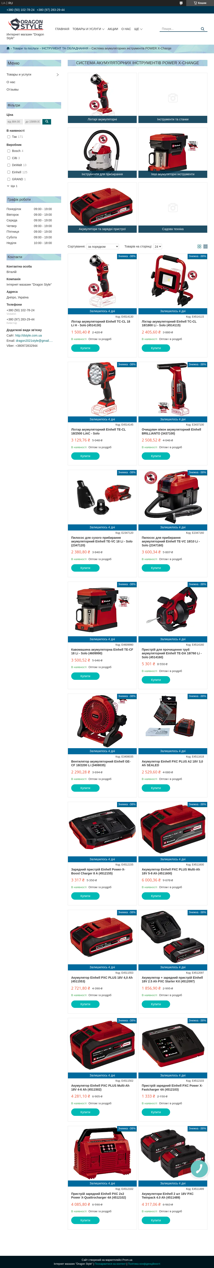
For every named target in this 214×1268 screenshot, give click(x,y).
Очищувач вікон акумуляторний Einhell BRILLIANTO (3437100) (171, 431)
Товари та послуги (25, 48)
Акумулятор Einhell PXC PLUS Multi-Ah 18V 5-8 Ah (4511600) (171, 871)
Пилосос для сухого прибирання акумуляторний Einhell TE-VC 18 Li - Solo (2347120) (102, 541)
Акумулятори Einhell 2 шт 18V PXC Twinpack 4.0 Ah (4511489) (167, 1195)
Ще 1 (14, 186)
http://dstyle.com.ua (28, 335)
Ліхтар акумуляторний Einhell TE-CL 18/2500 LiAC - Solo (98, 431)
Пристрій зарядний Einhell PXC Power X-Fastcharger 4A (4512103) (172, 1087)
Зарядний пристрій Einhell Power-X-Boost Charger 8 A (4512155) (98, 871)
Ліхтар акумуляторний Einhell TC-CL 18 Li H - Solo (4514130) (100, 323)
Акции (113, 29)
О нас (126, 29)
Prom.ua (127, 1259)
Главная (62, 29)
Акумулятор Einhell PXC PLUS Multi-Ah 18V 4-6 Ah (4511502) (100, 1087)
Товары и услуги (86, 29)
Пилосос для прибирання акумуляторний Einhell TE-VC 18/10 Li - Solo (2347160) (171, 541)
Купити (85, 348)
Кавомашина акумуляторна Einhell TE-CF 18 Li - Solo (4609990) (102, 651)
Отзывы (13, 89)
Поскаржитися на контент (110, 1263)
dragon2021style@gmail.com (34, 340)
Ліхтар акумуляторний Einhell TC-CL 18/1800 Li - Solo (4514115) (169, 323)
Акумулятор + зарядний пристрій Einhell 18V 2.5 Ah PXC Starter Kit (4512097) (172, 979)
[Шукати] (202, 29)
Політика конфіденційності (144, 1263)
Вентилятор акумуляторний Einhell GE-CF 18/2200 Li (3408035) (101, 763)
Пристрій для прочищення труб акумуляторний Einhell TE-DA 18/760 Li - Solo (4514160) (172, 653)
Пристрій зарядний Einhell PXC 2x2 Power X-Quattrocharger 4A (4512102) (98, 1195)
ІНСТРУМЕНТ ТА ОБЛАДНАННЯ (65, 48)
